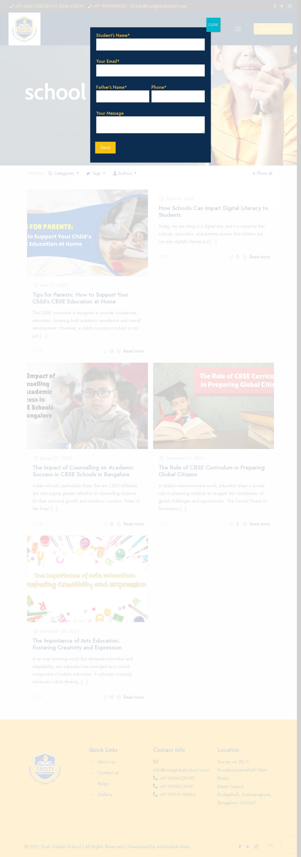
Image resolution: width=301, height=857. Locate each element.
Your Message (150, 121)
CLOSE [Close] (213, 24)
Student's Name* (150, 41)
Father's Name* (122, 93)
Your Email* (150, 67)
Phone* (178, 93)
